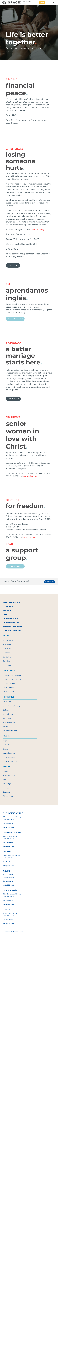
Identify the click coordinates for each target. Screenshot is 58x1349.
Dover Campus (8, 689)
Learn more (13, 399)
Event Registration (11, 604)
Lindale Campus (9, 685)
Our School (7, 667)
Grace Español (8, 694)
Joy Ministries (8, 716)
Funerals (6, 790)
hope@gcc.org (29, 537)
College (6, 712)
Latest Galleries (9, 755)
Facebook (6, 934)
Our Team (6, 655)
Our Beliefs (7, 650)
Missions (6, 728)
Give (42, 2)
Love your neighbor (12, 632)
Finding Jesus (8, 642)
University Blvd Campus (12, 681)
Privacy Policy (8, 798)
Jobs (4, 781)
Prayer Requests (9, 777)
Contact (5, 773)
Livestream (8, 608)
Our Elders (7, 659)
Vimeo (22, 934)
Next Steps (7, 646)
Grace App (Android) (10, 763)
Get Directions (8, 825)
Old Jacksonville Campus (12, 677)
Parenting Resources (12, 628)
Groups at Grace (10, 620)
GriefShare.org (37, 229)
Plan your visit (44, 583)
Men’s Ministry (8, 720)
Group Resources (11, 624)
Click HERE (15, 566)
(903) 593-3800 (8, 829)
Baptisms (6, 794)
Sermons (7, 612)
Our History (7, 663)
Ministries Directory (10, 733)
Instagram (14, 934)
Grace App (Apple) (10, 759)
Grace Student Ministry (11, 708)
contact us (13, 265)
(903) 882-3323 (8, 868)
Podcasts (6, 747)
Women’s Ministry (9, 724)
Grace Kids (7, 704)
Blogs (5, 743)
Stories (5, 751)
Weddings (7, 786)
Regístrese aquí (15, 319)
